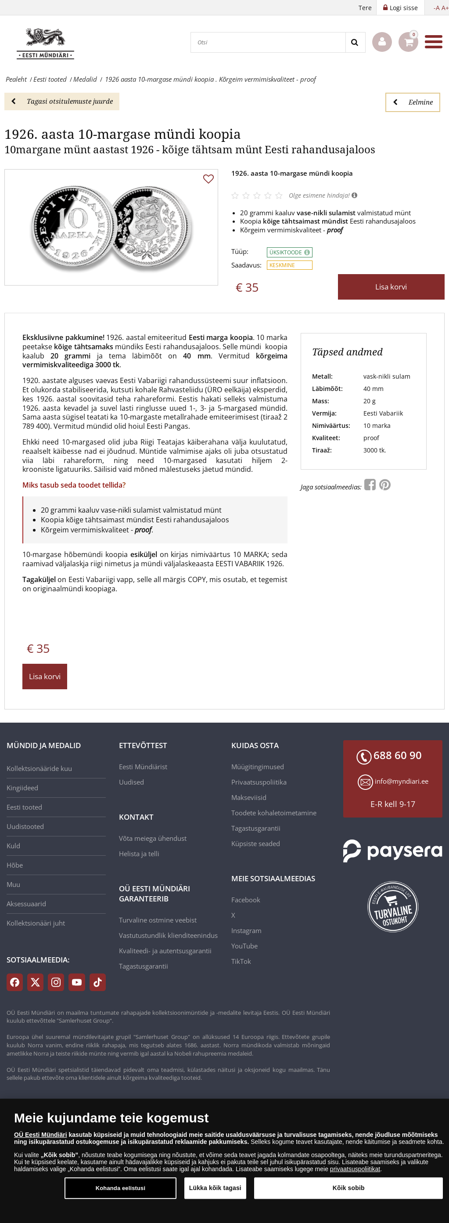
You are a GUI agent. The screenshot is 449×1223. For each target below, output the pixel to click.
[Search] (355, 42)
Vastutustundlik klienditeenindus (168, 935)
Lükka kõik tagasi (215, 1191)
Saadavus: (246, 265)
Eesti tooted (24, 807)
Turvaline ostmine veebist (158, 919)
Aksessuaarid (26, 903)
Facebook (245, 899)
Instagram (246, 930)
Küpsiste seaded (255, 843)
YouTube (244, 945)
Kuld (13, 845)
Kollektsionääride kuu (39, 768)
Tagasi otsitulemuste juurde (62, 101)
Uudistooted (25, 826)
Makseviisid (248, 797)
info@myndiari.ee (401, 781)
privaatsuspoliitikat (355, 1172)
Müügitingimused (257, 766)
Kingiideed (22, 787)
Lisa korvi (391, 287)
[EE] (48, 41)
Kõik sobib (349, 1191)
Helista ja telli (139, 853)
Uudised (131, 782)
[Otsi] (268, 42)
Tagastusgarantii (143, 966)
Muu (13, 884)
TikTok (241, 961)
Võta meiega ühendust (153, 838)
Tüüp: (239, 251)
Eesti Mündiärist (143, 766)
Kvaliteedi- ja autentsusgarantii (165, 950)
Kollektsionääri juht (36, 923)
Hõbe (15, 865)
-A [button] (437, 8)
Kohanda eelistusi (120, 1191)
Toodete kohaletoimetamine (273, 812)
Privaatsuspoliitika (259, 782)
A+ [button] (445, 8)
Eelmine (413, 102)
